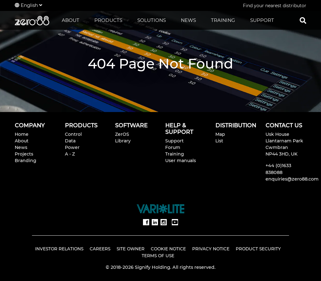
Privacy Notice (210, 248)
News (21, 147)
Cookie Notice (168, 248)
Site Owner (131, 248)
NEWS (188, 20)
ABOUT (70, 20)
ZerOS (122, 134)
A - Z (70, 154)
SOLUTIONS (151, 20)
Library (123, 141)
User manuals (180, 160)
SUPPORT (262, 20)
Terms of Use (158, 255)
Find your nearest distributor (274, 5)
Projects (24, 154)
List (219, 141)
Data (70, 141)
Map (220, 134)
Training (174, 154)
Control (73, 134)
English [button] (28, 5)
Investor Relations (59, 248)
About (22, 141)
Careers (100, 248)
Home (22, 134)
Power (72, 147)
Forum (172, 147)
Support (174, 141)
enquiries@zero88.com (292, 179)
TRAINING (223, 20)
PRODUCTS (108, 20)
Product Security (258, 248)
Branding (25, 160)
